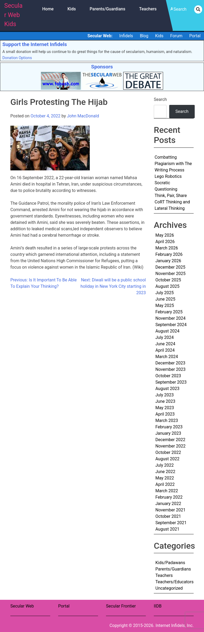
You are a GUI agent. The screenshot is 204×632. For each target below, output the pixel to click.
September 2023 (171, 382)
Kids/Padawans (170, 562)
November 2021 (170, 509)
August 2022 (167, 458)
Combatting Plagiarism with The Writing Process (173, 164)
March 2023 (166, 420)
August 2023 (167, 388)
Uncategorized (169, 588)
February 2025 (168, 311)
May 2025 (164, 305)
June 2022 (165, 471)
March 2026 (166, 248)
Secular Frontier (121, 606)
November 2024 (170, 318)
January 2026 (168, 260)
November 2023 (170, 369)
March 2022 (166, 490)
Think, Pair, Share (171, 195)
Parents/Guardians (107, 8)
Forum (176, 35)
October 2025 (168, 279)
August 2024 (167, 331)
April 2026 (165, 241)
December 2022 (170, 439)
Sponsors (102, 67)
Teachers (148, 8)
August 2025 (167, 286)
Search (160, 99)
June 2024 (165, 343)
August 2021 (167, 529)
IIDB (158, 606)
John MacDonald (83, 115)
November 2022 (170, 446)
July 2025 (164, 292)
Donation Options (17, 58)
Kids (71, 8)
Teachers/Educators (174, 581)
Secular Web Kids (13, 15)
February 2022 (168, 497)
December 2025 (170, 267)
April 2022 (165, 484)
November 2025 (170, 273)
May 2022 (164, 478)
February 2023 (168, 426)
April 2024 (165, 350)
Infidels (126, 35)
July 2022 (164, 465)
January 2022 (168, 503)
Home (48, 8)
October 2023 (168, 375)
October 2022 (168, 452)
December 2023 (170, 363)
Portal (195, 35)
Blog (144, 35)
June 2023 (165, 401)
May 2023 (164, 407)
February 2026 (168, 254)
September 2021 (171, 522)
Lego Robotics (168, 176)
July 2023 (164, 394)
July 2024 (164, 337)
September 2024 (171, 324)
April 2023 (165, 414)
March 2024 (166, 356)
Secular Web (22, 606)
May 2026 (164, 235)
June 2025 (165, 299)
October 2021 (168, 516)
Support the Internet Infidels (34, 44)
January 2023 (168, 433)
